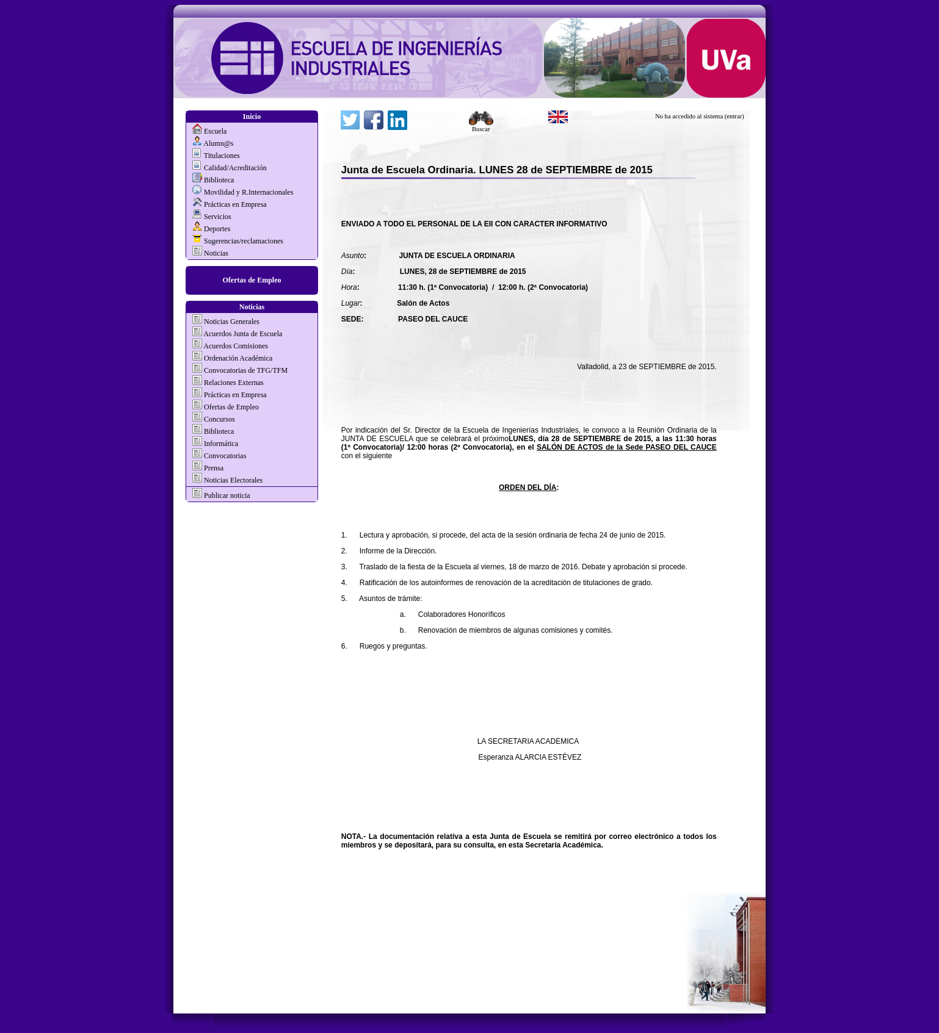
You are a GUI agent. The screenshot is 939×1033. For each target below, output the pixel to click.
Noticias (216, 253)
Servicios (217, 216)
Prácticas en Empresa (235, 204)
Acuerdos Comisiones (235, 346)
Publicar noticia (226, 495)
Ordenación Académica (238, 358)
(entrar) (734, 116)
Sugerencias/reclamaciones (243, 241)
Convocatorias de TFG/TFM (246, 370)
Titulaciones (222, 155)
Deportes (217, 229)
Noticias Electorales (233, 480)
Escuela (215, 131)
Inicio (252, 116)
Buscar (481, 126)
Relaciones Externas (234, 382)
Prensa (213, 468)
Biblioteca (219, 180)
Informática (221, 443)
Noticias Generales (231, 321)
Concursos (219, 419)
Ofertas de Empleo (252, 280)
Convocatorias (225, 456)
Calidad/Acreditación (235, 168)
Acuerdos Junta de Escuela (242, 333)
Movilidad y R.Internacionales (248, 192)
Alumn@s (218, 143)
